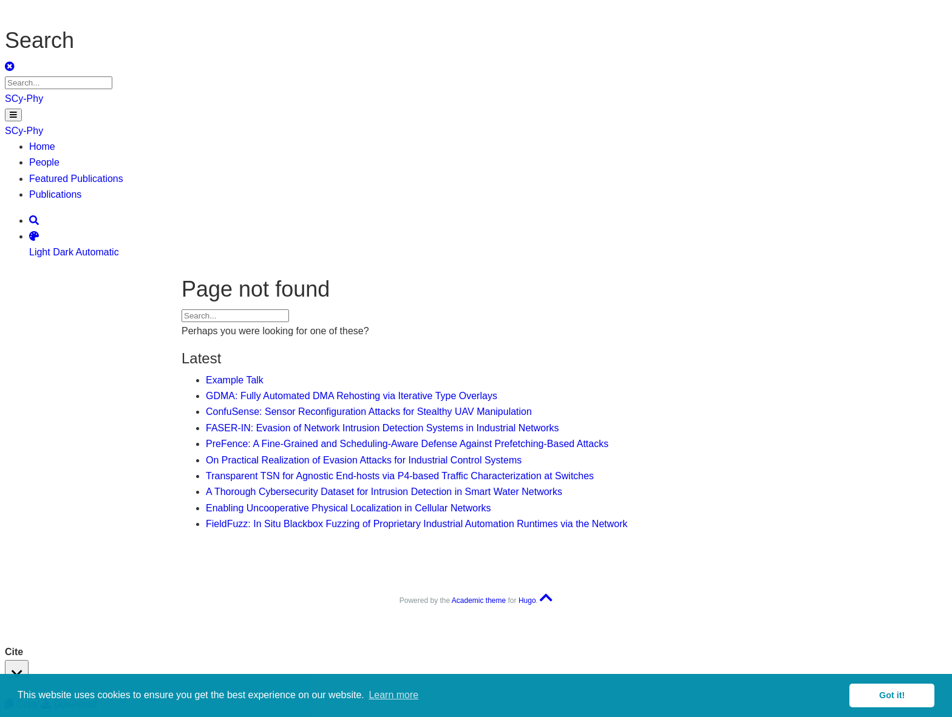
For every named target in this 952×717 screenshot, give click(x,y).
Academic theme (479, 600)
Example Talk (235, 380)
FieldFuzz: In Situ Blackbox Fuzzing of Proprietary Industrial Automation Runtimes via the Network (417, 524)
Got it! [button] (892, 695)
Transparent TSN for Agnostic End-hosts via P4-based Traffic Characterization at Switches (400, 476)
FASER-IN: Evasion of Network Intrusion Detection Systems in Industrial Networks (382, 428)
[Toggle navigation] (13, 115)
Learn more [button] (393, 695)
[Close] (17, 669)
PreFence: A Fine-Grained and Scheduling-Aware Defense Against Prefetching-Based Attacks (407, 444)
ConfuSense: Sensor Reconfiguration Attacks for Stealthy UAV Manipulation (369, 411)
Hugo (527, 600)
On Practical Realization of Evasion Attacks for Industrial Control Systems (364, 460)
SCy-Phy (24, 98)
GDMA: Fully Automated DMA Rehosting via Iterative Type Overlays (351, 396)
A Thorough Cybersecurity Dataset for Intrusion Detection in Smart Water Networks (384, 491)
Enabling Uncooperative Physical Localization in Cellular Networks (348, 508)
